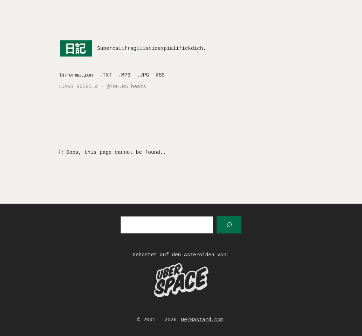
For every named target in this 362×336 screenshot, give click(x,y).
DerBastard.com (202, 319)
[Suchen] (229, 224)
